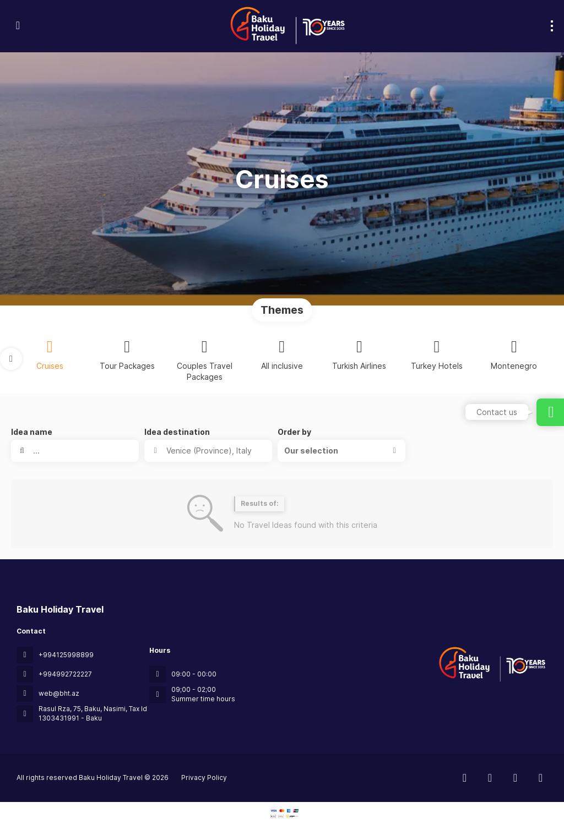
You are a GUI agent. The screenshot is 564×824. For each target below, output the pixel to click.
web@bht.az (59, 693)
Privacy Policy (204, 777)
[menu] (551, 25)
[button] (11, 359)
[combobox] (208, 451)
